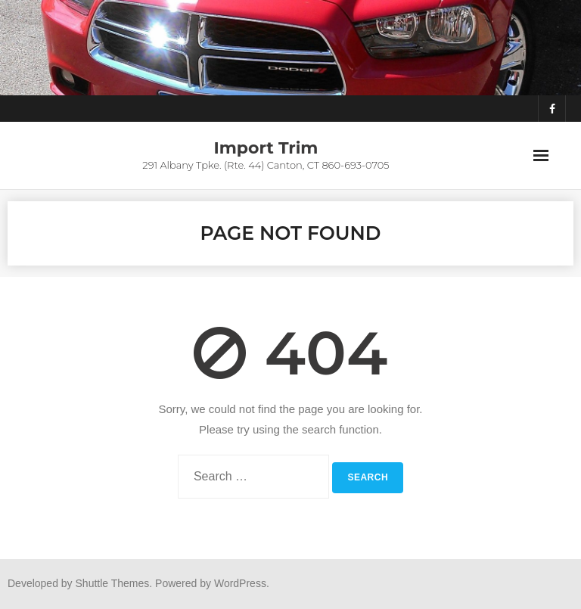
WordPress (240, 583)
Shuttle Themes (113, 583)
